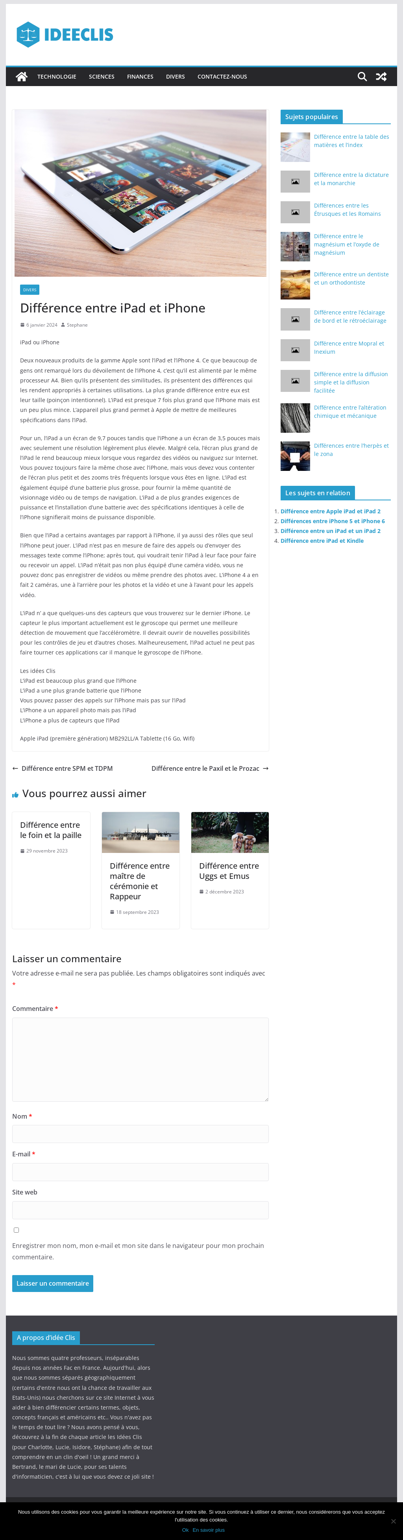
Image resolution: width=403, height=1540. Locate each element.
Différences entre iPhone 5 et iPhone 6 (333, 521)
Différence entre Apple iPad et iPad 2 (331, 511)
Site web (24, 1192)
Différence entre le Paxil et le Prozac (210, 768)
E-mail (23, 1154)
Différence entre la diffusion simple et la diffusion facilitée (351, 382)
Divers (175, 76)
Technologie (56, 76)
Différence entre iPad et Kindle (322, 540)
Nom (22, 1116)
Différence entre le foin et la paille (50, 830)
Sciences (102, 76)
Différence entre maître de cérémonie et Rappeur (140, 881)
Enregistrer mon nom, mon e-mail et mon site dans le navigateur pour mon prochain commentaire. (138, 1251)
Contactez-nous (222, 76)
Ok (185, 1530)
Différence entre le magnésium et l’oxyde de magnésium (346, 244)
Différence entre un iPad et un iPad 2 (331, 531)
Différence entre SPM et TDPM (62, 768)
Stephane (77, 325)
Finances (140, 76)
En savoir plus (208, 1530)
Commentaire (35, 1008)
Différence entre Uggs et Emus (229, 870)
